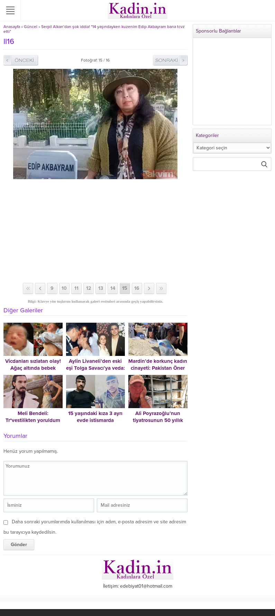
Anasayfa (11, 26)
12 (88, 288)
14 (112, 288)
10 (64, 288)
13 (100, 288)
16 (136, 288)
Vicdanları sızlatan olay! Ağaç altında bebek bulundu (33, 368)
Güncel (30, 26)
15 (124, 288)
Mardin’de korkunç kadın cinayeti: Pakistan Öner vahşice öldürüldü (157, 368)
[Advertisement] (95, 231)
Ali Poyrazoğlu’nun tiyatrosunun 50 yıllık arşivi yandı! (158, 420)
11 (76, 288)
